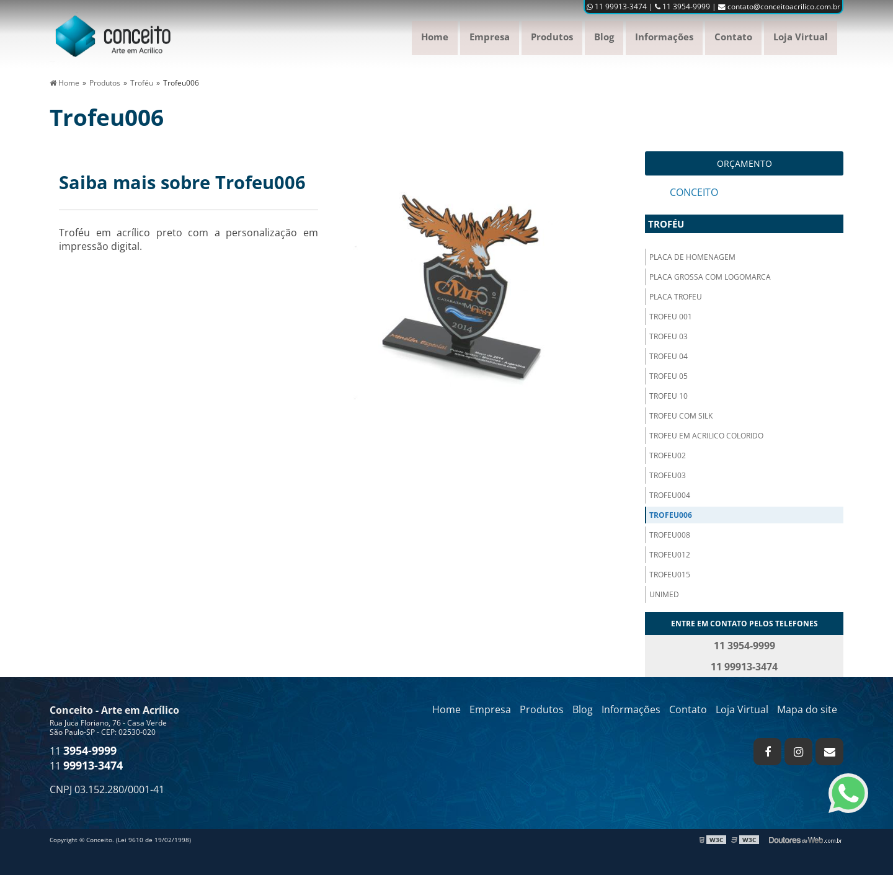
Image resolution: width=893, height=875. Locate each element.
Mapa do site (807, 709)
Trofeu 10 (668, 396)
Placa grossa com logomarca (710, 277)
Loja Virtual (800, 36)
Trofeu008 (669, 535)
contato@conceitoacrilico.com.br (779, 6)
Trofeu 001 (670, 316)
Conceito (694, 192)
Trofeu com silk (681, 416)
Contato (733, 36)
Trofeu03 (667, 475)
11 (83, 751)
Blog (604, 36)
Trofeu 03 (668, 336)
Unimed (664, 594)
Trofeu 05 (668, 376)
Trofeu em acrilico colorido (706, 435)
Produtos (552, 36)
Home (434, 36)
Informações (664, 36)
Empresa (489, 36)
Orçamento (744, 163)
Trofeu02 (667, 455)
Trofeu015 (669, 574)
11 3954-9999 (682, 6)
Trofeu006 (670, 515)
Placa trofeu (675, 296)
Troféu (666, 224)
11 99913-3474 (617, 6)
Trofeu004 (669, 495)
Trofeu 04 (668, 356)
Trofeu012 (669, 554)
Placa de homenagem (692, 257)
